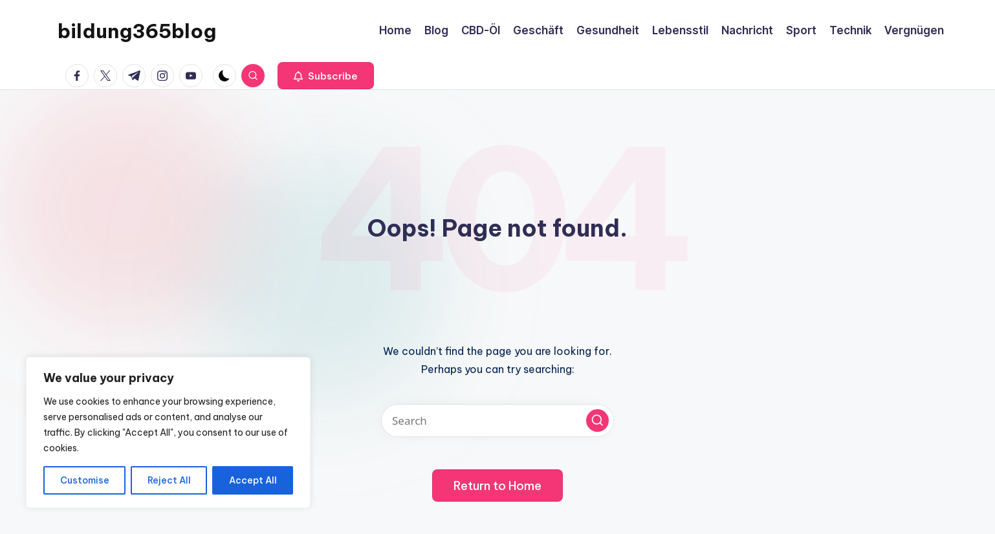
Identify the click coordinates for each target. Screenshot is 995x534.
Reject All (169, 480)
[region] (168, 432)
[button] (326, 75)
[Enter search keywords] (497, 420)
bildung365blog (137, 31)
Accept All (253, 480)
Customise (84, 480)
